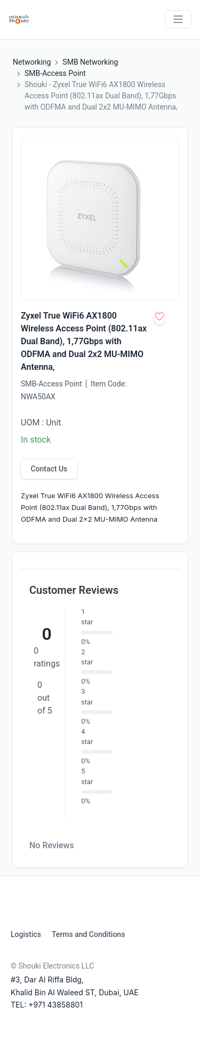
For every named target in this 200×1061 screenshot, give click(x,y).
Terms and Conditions (88, 934)
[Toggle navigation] (178, 19)
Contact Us (48, 468)
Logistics (26, 934)
